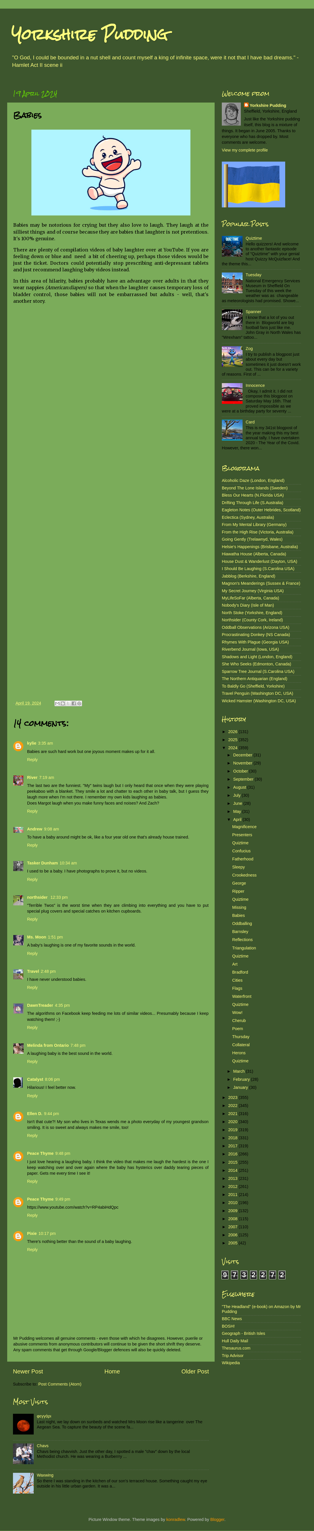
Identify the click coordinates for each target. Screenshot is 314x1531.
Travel (33, 971)
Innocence (255, 385)
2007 (233, 1227)
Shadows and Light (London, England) (257, 656)
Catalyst (35, 1079)
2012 (233, 1186)
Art (234, 964)
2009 (233, 1210)
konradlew (175, 1519)
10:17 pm (47, 1233)
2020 (233, 1121)
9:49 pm (62, 1199)
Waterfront (241, 996)
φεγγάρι (44, 1416)
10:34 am (68, 863)
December (243, 755)
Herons (238, 1053)
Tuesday (254, 274)
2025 (233, 739)
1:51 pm (55, 937)
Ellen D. (34, 1113)
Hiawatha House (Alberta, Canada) (254, 554)
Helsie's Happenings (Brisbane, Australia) (260, 546)
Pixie (32, 1233)
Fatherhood (243, 859)
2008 (233, 1218)
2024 (233, 747)
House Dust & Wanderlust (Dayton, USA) (259, 561)
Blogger (217, 1519)
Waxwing (45, 1475)
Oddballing (242, 923)
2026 (233, 731)
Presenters (242, 834)
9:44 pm (51, 1113)
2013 (233, 1178)
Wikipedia (231, 1362)
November (243, 763)
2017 (233, 1146)
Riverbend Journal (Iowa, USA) (250, 649)
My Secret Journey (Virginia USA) (253, 590)
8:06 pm (52, 1079)
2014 (233, 1170)
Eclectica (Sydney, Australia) (248, 517)
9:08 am (51, 829)
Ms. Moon (36, 937)
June (238, 803)
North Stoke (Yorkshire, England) (252, 612)
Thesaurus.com (236, 1348)
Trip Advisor (232, 1355)
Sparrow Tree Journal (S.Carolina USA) (258, 671)
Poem (237, 1028)
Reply (32, 759)
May (237, 811)
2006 (233, 1235)
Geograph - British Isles (243, 1333)
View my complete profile (245, 150)
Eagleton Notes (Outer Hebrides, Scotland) (261, 510)
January (241, 1087)
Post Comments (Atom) (60, 1384)
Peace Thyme (40, 1153)
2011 (233, 1194)
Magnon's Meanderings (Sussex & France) (261, 583)
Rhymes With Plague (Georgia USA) (255, 642)
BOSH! (228, 1326)
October (241, 771)
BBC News (232, 1318)
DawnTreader (40, 1005)
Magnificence (244, 826)
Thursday (240, 1036)
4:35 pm (62, 1005)
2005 (233, 1243)
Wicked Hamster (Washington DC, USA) (259, 701)
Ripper (238, 891)
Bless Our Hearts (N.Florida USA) (253, 495)
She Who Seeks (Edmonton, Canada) (256, 664)
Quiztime (254, 238)
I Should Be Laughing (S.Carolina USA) (258, 568)
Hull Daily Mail (235, 1341)
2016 (233, 1154)
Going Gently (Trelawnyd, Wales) (252, 539)
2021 (233, 1113)
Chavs (43, 1445)
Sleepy (238, 867)
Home (112, 1371)
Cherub (239, 1020)
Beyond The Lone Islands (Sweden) (255, 488)
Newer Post (28, 1371)
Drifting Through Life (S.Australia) (252, 502)
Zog (249, 348)
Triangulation (244, 948)
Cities (237, 980)
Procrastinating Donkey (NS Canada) (256, 634)
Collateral (241, 1044)
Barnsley (240, 931)
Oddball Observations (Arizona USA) (255, 627)
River (32, 777)
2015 (233, 1162)
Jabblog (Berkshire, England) (248, 576)
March (239, 1071)
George (239, 883)
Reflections (242, 939)
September (244, 779)
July (237, 795)
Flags (237, 988)
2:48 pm (48, 971)
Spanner (253, 311)
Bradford (240, 972)
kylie (31, 743)
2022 (233, 1105)
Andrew (34, 829)
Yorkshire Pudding (90, 34)
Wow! (237, 1012)
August (240, 787)
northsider (38, 897)
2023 (233, 1097)
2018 (233, 1138)
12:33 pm (59, 897)
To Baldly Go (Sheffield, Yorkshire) (253, 686)
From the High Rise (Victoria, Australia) (257, 532)
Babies (238, 915)
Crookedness (244, 875)
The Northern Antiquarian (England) (254, 678)
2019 (233, 1129)
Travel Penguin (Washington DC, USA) (257, 693)
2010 (233, 1202)
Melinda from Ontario (48, 1045)
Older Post (195, 1371)
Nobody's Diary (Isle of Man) (248, 605)
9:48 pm (62, 1153)
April (238, 819)
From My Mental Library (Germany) (254, 524)
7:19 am (46, 777)
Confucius (241, 851)
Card (250, 422)
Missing (239, 907)
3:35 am (45, 743)
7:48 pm (78, 1045)
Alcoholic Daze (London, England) (253, 480)
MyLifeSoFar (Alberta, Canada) (250, 598)
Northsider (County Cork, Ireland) (252, 620)
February (242, 1079)
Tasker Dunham (42, 863)
